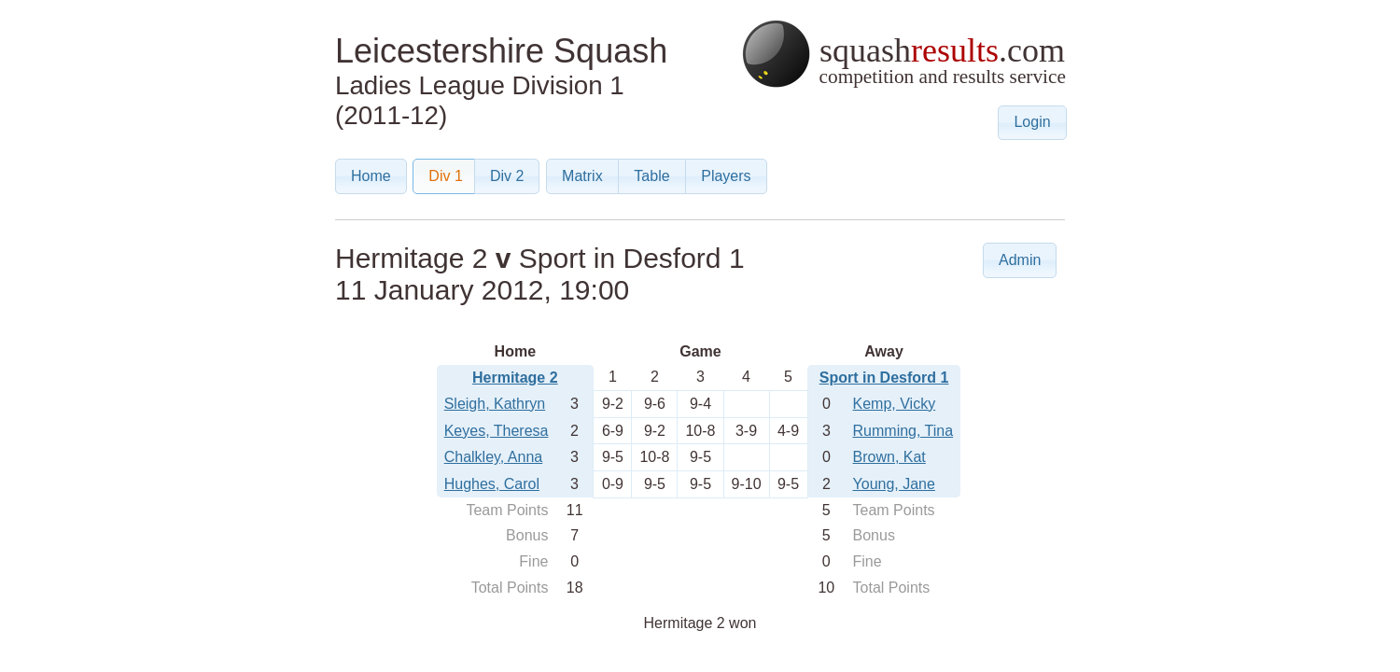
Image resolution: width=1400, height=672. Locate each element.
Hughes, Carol (491, 484)
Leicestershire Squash (501, 51)
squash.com (903, 54)
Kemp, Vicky (894, 404)
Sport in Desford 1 (884, 377)
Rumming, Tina (903, 431)
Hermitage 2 (515, 377)
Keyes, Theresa (496, 431)
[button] (1032, 122)
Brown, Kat (889, 457)
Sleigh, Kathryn (495, 404)
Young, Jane (894, 484)
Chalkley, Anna (493, 457)
